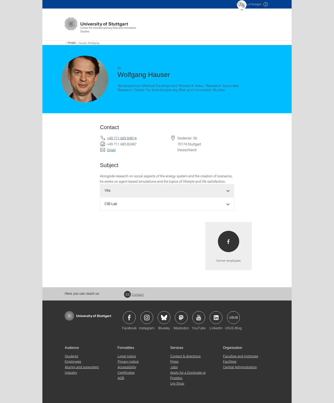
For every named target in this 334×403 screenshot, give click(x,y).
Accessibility (127, 367)
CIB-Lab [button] (111, 204)
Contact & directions (185, 356)
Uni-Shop (177, 383)
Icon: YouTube (198, 317)
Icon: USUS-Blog (233, 317)
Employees (73, 361)
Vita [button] (107, 190)
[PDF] (228, 246)
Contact (134, 294)
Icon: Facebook (129, 317)
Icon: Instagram (146, 317)
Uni (248, 4)
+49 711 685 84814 (122, 138)
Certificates (126, 372)
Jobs (174, 367)
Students (71, 356)
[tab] (167, 190)
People (72, 42)
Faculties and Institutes (240, 356)
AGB (121, 378)
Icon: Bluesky (164, 317)
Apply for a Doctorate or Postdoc (188, 375)
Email (111, 149)
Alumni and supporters (82, 367)
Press (174, 361)
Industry (71, 372)
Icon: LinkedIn (216, 317)
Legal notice (127, 356)
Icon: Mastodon (181, 317)
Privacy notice (128, 361)
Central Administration (240, 367)
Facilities (229, 361)
